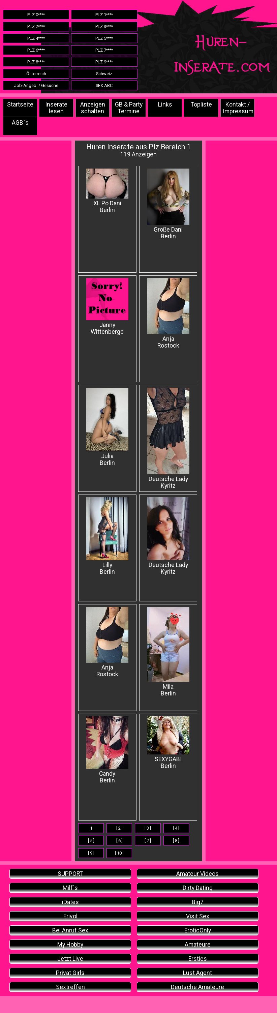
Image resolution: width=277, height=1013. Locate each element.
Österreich (36, 73)
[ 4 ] (176, 828)
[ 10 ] (119, 853)
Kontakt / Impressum (238, 108)
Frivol (70, 916)
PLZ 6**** (36, 50)
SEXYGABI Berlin (168, 742)
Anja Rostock (168, 313)
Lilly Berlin (107, 536)
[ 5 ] (91, 840)
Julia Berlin (107, 427)
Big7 (198, 902)
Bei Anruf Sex (70, 930)
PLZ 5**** (104, 38)
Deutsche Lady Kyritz (168, 438)
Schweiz (104, 73)
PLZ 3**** (104, 26)
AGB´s (20, 122)
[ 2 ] (119, 828)
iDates (70, 902)
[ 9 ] (91, 853)
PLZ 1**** (104, 14)
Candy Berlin (107, 750)
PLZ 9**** (104, 61)
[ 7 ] (148, 840)
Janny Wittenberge (107, 306)
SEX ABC (104, 85)
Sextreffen (70, 987)
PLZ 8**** (36, 61)
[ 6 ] (119, 840)
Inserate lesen (56, 108)
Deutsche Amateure (197, 987)
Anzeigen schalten (92, 108)
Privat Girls (70, 973)
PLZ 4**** (36, 38)
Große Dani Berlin (168, 204)
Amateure (198, 944)
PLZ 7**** (104, 50)
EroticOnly (197, 930)
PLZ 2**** (36, 26)
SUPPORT (70, 873)
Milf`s (70, 888)
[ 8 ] (176, 840)
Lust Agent (197, 973)
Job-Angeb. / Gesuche (36, 85)
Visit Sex (197, 916)
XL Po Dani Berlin (107, 191)
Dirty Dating (198, 888)
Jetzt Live (70, 958)
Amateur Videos (197, 873)
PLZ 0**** (36, 14)
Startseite (20, 104)
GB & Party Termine (129, 108)
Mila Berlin (168, 652)
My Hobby (70, 944)
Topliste (201, 104)
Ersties (197, 958)
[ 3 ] (148, 828)
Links (165, 104)
